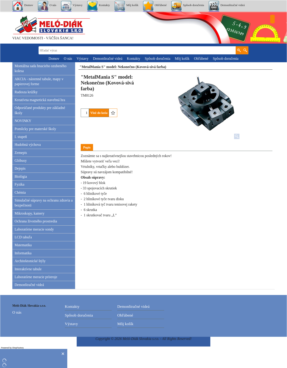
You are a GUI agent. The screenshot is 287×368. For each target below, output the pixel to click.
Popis (87, 147)
